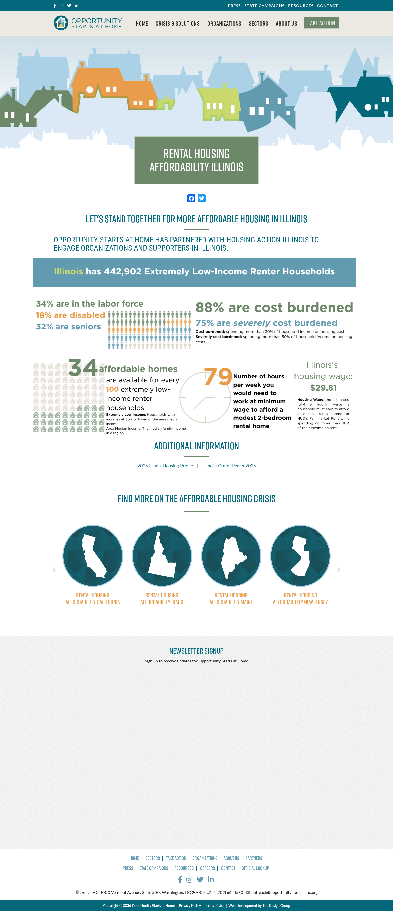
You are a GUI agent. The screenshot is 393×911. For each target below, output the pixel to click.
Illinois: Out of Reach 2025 (229, 465)
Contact (327, 5)
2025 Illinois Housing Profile (165, 465)
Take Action (321, 23)
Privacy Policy (190, 905)
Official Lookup (255, 868)
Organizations (224, 23)
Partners (253, 858)
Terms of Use (214, 905)
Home (142, 23)
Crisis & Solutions (178, 23)
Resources (301, 5)
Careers (207, 868)
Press (234, 5)
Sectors (258, 23)
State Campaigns (264, 5)
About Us (286, 23)
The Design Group (276, 905)
